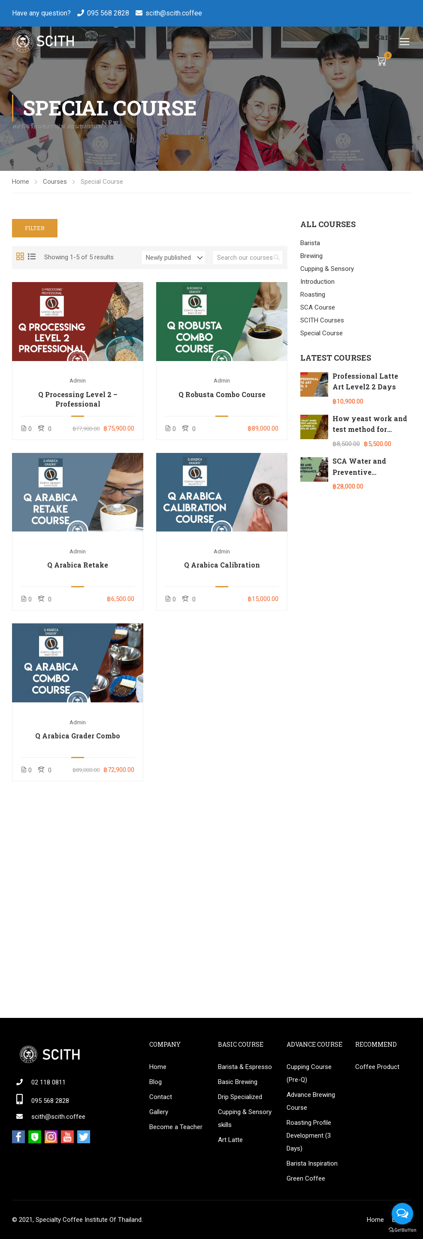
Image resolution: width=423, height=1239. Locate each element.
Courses (55, 181)
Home (20, 181)
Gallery (158, 1112)
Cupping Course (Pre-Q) (309, 1073)
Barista (310, 243)
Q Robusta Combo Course (222, 394)
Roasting (312, 294)
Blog (155, 1082)
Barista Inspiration (312, 1163)
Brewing (311, 256)
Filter (35, 228)
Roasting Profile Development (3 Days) (309, 1135)
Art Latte (230, 1140)
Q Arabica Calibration (222, 564)
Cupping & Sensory (327, 269)
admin (77, 380)
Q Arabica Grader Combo (77, 735)
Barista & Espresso (245, 1067)
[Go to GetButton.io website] (402, 1230)
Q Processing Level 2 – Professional (78, 399)
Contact (160, 1097)
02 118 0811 (48, 1082)
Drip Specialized (240, 1097)
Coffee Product (377, 1067)
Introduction (317, 281)
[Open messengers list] (402, 1213)
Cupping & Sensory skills (245, 1118)
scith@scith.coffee (173, 13)
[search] (276, 257)
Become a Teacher (175, 1127)
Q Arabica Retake (77, 564)
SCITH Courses (322, 320)
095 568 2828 (108, 13)
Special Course (321, 333)
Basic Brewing (237, 1082)
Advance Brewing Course (311, 1101)
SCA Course (317, 307)
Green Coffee (306, 1178)
